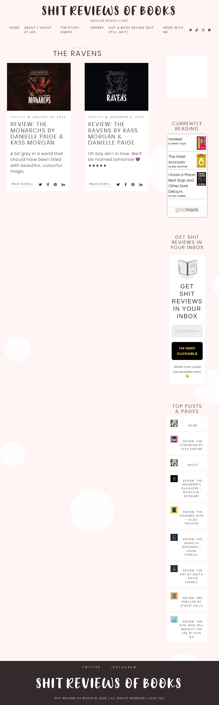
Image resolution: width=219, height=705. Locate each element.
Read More (21, 184)
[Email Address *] (187, 331)
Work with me (173, 30)
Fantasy (19, 117)
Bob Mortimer (179, 167)
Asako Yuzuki (179, 143)
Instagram (124, 667)
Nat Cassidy (179, 196)
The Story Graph (70, 30)
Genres (97, 27)
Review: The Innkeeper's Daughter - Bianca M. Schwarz (192, 489)
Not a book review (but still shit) (131, 30)
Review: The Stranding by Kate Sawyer (191, 445)
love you (157, 698)
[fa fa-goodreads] (209, 30)
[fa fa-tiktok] (197, 30)
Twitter (91, 667)
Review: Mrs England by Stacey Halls (191, 602)
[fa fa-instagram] (203, 30)
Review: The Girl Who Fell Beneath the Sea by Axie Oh (192, 629)
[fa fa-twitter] (190, 30)
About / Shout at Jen (38, 30)
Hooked (175, 139)
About (192, 465)
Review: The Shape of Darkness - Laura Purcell (192, 547)
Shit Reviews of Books (109, 11)
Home (14, 27)
